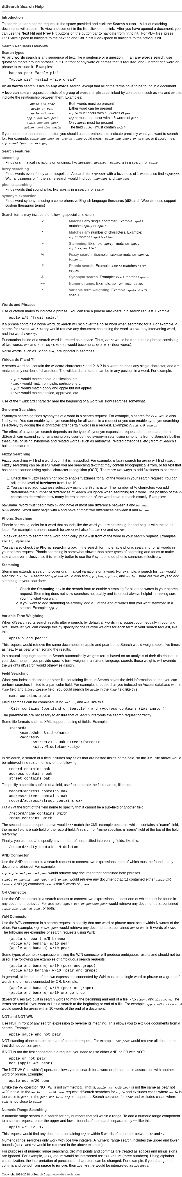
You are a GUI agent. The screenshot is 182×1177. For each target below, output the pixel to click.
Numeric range (81, 283)
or (43, 108)
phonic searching (17, 184)
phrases (102, 93)
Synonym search (83, 276)
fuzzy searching (15, 169)
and (43, 104)
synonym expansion (19, 196)
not (40, 118)
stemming (10, 157)
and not (43, 123)
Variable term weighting (89, 289)
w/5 (43, 113)
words (85, 93)
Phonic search (81, 265)
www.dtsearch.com (66, 1173)
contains (43, 127)
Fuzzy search (80, 254)
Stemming (77, 243)
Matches (76, 221)
